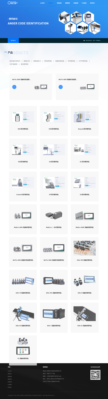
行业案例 (10, 384)
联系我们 (10, 387)
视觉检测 (10, 376)
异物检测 (10, 381)
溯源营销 (10, 379)
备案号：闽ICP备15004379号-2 (46, 395)
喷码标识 (10, 373)
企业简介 (10, 371)
